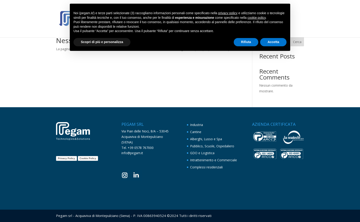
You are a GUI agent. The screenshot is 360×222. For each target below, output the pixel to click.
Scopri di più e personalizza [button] (102, 42)
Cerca (297, 42)
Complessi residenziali (206, 167)
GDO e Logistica (202, 153)
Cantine (195, 132)
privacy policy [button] (227, 13)
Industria (196, 125)
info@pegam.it (132, 153)
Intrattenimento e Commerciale (213, 160)
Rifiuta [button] (246, 42)
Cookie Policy (88, 158)
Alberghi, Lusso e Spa (206, 139)
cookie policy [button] (257, 17)
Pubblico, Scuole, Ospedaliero (212, 146)
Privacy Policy (66, 158)
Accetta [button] (273, 42)
